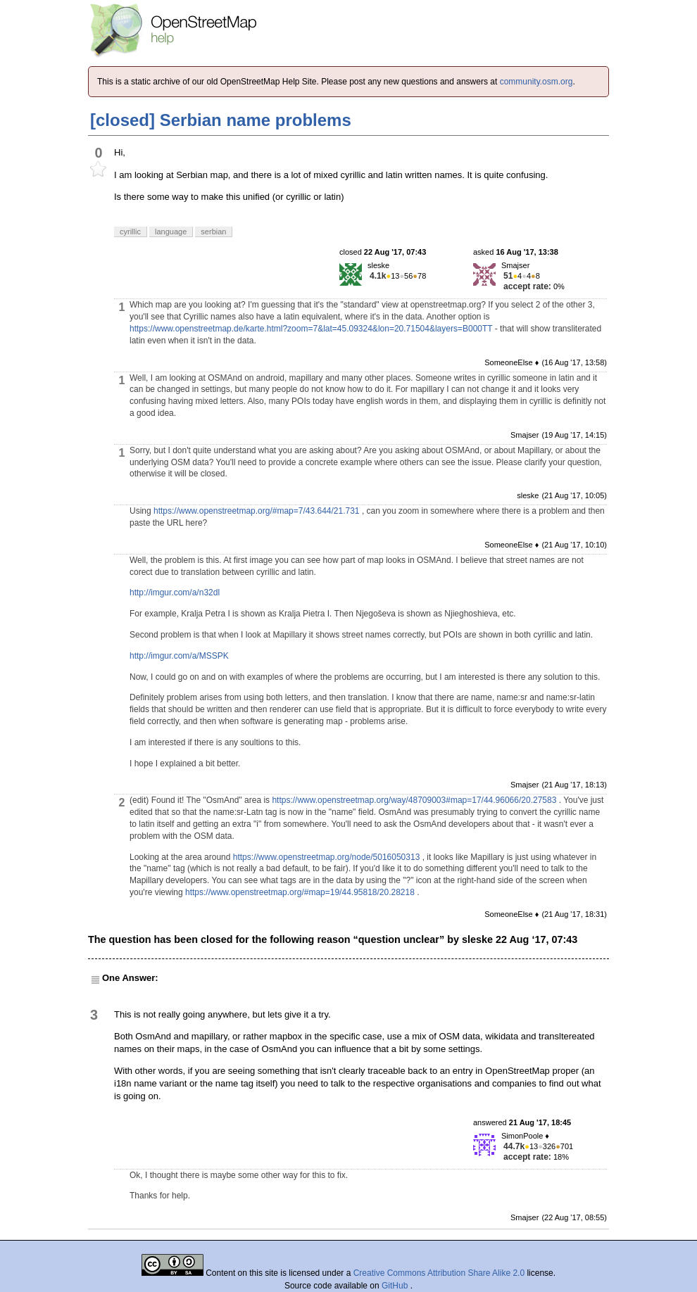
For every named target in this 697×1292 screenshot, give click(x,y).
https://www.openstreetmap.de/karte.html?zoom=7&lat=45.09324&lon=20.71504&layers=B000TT (311, 329)
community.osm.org (536, 82)
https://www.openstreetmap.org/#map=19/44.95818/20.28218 (300, 892)
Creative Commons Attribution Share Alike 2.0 (439, 1273)
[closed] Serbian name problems (220, 119)
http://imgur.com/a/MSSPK (179, 656)
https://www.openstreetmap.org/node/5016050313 (326, 857)
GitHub (396, 1286)
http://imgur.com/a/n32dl (175, 592)
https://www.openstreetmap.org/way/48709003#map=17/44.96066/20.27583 (414, 800)
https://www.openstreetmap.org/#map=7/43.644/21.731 (256, 511)
